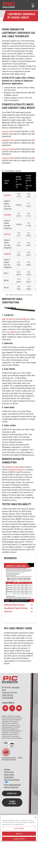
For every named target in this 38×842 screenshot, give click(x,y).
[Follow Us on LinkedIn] (5, 708)
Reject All (19, 833)
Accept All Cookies (19, 839)
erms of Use (9, 772)
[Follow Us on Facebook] (12, 708)
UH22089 (5, 140)
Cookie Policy (9, 777)
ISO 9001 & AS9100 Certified (9, 757)
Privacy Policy (9, 775)
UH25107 (5, 131)
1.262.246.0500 (7, 698)
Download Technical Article (14, 605)
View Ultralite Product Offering (15, 608)
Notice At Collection (11, 787)
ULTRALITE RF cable (12, 467)
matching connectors (17, 470)
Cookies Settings (12, 802)
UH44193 (5, 158)
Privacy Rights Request (12, 785)
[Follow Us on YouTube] (19, 708)
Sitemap (7, 769)
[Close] (35, 817)
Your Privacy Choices (12, 780)
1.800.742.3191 (7, 695)
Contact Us (8, 611)
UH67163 (5, 149)
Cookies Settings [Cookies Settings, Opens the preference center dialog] (19, 828)
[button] (32, 5)
